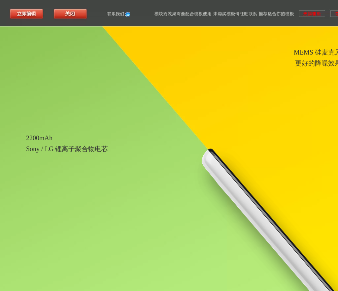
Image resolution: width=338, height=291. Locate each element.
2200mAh (39, 138)
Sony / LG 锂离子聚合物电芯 (67, 148)
